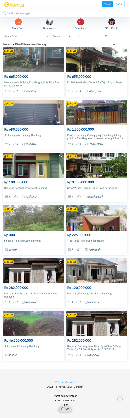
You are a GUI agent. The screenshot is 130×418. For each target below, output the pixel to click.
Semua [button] (56, 36)
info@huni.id (68, 381)
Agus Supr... (80, 28)
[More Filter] (106, 36)
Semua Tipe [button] (10, 36)
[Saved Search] (79, 36)
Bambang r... (49, 28)
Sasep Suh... (18, 28)
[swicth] (65, 409)
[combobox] (65, 13)
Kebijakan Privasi (65, 400)
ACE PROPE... (111, 28)
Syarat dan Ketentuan (65, 395)
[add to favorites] (61, 50)
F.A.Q (65, 405)
